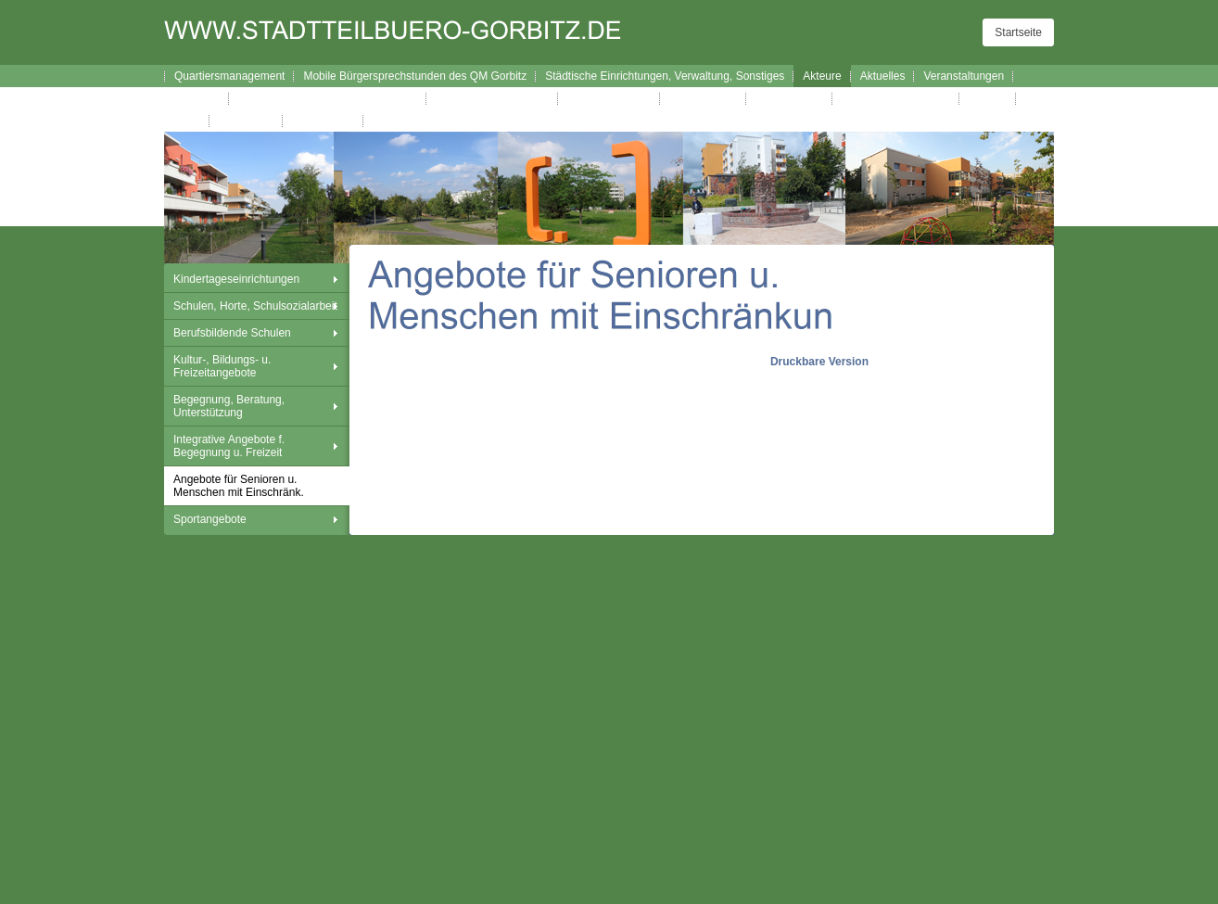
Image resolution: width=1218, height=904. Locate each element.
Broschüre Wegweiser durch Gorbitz (327, 98)
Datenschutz (323, 120)
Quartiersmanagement (229, 76)
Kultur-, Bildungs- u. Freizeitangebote (222, 366)
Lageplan (197, 98)
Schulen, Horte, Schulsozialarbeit (255, 305)
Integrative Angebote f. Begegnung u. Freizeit (229, 446)
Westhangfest (703, 98)
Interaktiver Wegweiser (492, 98)
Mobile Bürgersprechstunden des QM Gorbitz (415, 76)
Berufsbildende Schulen (232, 332)
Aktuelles (883, 76)
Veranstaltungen (963, 76)
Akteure (822, 76)
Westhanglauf (789, 98)
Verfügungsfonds (609, 98)
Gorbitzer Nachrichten (896, 98)
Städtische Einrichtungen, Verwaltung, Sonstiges (664, 76)
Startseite (1018, 32)
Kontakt (988, 98)
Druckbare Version (819, 361)
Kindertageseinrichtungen (236, 279)
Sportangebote (210, 519)
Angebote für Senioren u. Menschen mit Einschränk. (238, 486)
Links (187, 120)
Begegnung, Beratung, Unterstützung (229, 406)
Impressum (246, 120)
